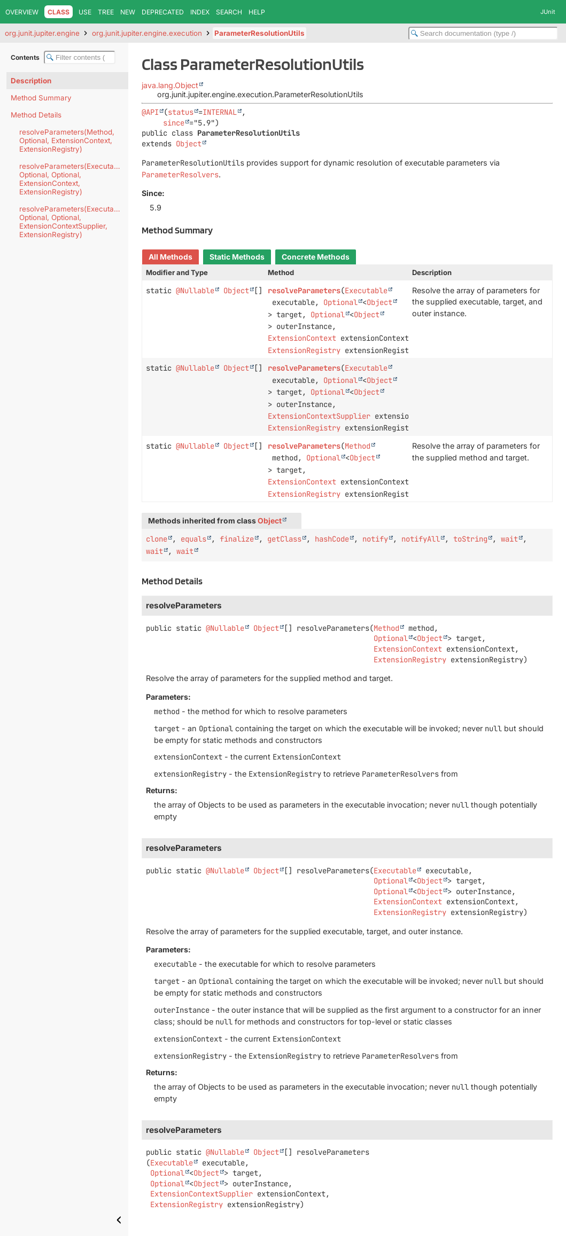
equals (193, 539)
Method (357, 446)
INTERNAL (220, 112)
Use (85, 12)
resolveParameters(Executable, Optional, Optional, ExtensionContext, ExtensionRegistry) (72, 179)
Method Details (36, 115)
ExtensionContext (302, 338)
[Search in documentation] (483, 33)
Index (200, 12)
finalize (237, 539)
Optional (340, 302)
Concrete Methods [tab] (316, 257)
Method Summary (41, 97)
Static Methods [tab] (237, 257)
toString (470, 539)
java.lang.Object (170, 85)
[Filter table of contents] (79, 57)
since (173, 123)
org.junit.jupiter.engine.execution (147, 33)
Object (188, 143)
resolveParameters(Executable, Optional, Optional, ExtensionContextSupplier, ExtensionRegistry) (72, 222)
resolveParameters (304, 290)
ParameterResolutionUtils (259, 33)
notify (375, 539)
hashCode (332, 539)
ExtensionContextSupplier (319, 416)
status (180, 112)
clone (156, 539)
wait (509, 539)
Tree (106, 12)
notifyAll (420, 539)
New (127, 12)
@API (150, 112)
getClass (284, 539)
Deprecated (163, 12)
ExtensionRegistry (304, 350)
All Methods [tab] (170, 257)
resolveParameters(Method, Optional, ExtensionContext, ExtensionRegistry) (66, 140)
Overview (21, 12)
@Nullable (195, 290)
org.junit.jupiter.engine (42, 33)
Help (257, 12)
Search (229, 12)
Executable (366, 290)
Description (31, 80)
